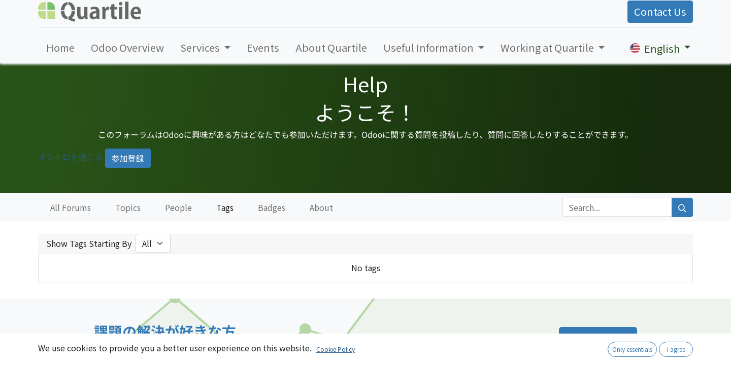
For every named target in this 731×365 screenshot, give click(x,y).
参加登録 (128, 158)
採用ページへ (598, 339)
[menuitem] (60, 47)
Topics (128, 207)
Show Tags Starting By (88, 243)
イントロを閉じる (70, 157)
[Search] (682, 207)
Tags (225, 207)
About (321, 207)
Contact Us (660, 11)
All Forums (70, 207)
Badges (271, 207)
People (178, 207)
